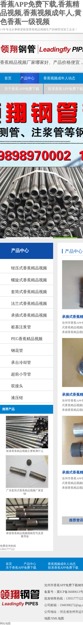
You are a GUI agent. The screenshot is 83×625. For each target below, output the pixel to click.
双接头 (17, 386)
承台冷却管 (21, 362)
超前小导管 (21, 374)
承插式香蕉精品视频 (29, 315)
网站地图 (5, 623)
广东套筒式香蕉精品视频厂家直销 (24, 492)
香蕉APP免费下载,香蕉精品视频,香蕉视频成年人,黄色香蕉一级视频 (40, 13)
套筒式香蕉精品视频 (29, 292)
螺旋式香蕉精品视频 (29, 280)
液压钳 (17, 398)
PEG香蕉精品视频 (26, 339)
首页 (8, 78)
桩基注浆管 (21, 327)
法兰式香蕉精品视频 (29, 303)
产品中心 (27, 78)
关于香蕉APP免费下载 (21, 89)
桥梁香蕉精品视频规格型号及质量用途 (24, 535)
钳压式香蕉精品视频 (29, 268)
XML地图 (57, 618)
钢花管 (17, 350)
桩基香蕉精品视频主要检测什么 (24, 451)
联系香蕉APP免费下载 (65, 89)
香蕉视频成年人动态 (59, 78)
